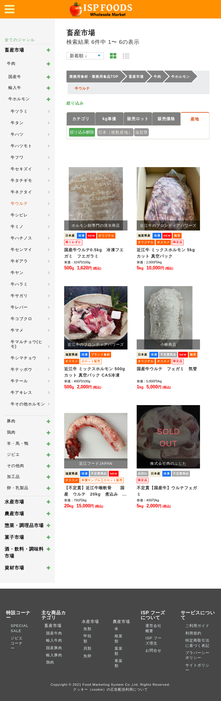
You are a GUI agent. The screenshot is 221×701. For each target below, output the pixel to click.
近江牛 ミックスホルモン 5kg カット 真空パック (166, 252)
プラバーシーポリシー (197, 655)
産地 (194, 119)
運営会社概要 (153, 628)
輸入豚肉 (54, 655)
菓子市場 (14, 537)
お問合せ (153, 650)
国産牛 (14, 76)
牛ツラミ (19, 111)
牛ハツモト (21, 145)
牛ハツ (17, 134)
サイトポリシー (197, 667)
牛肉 (11, 63)
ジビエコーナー (17, 643)
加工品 (13, 476)
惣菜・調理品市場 (24, 525)
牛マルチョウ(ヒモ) (27, 344)
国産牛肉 (54, 633)
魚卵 (87, 656)
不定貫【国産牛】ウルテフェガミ (167, 490)
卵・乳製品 (17, 487)
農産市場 (14, 513)
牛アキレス (21, 392)
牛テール (19, 381)
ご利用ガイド (197, 625)
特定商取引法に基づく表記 (197, 642)
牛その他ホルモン (28, 404)
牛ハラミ (19, 284)
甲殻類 (87, 638)
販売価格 (166, 118)
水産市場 (14, 501)
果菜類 (119, 663)
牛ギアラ (19, 261)
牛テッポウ (21, 369)
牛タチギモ (21, 180)
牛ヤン (17, 272)
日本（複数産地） (115, 132)
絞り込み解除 (82, 132)
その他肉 (15, 465)
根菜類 (119, 638)
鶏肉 (11, 432)
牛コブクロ (21, 318)
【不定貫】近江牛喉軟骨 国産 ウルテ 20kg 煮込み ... (95, 490)
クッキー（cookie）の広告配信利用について (110, 689)
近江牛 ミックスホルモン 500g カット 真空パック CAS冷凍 (94, 371)
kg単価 (109, 118)
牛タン (17, 122)
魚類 (87, 629)
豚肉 (11, 421)
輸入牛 (14, 87)
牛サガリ (19, 295)
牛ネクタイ (21, 192)
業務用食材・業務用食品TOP (93, 77)
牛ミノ (17, 226)
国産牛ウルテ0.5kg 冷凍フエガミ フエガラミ (94, 252)
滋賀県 (141, 132)
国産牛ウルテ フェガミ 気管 (167, 368)
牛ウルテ (19, 203)
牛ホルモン (19, 99)
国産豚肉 (54, 648)
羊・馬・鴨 (17, 443)
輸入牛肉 (54, 640)
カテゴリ (80, 118)
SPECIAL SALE (19, 628)
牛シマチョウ (24, 358)
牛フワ (17, 157)
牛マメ (17, 330)
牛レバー (19, 307)
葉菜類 (119, 650)
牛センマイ (21, 249)
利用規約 (193, 633)
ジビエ (13, 454)
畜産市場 (14, 50)
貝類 (87, 648)
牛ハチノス (21, 238)
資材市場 (14, 567)
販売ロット (138, 118)
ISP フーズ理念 (153, 640)
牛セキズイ (21, 169)
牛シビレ (19, 215)
